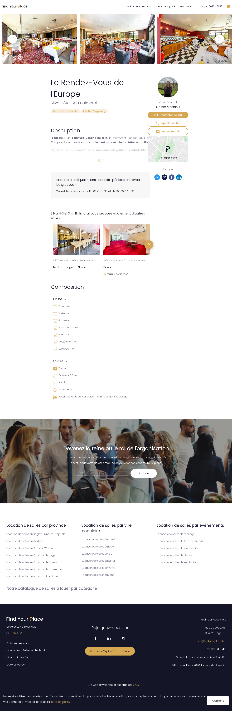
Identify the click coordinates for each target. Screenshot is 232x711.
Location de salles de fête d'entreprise (181, 541)
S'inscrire (144, 473)
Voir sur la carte (168, 158)
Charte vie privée (17, 657)
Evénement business (139, 6)
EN (21, 633)
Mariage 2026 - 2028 (210, 6)
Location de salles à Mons (98, 575)
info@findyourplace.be (211, 641)
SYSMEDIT (139, 685)
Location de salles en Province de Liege (30, 555)
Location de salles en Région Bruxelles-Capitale (35, 534)
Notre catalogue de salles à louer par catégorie (51, 588)
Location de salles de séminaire (176, 562)
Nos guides (186, 6)
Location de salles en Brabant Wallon (29, 548)
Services (57, 361)
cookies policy (60, 702)
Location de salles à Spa (97, 554)
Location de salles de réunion (175, 555)
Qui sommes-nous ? (19, 643)
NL (14, 633)
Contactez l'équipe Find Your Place (110, 651)
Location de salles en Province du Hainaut (32, 576)
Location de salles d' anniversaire (177, 548)
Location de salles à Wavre (98, 568)
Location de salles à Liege (98, 546)
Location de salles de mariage (176, 534)
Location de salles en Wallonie (25, 541)
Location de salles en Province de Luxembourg (35, 569)
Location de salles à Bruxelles (100, 539)
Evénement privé (165, 6)
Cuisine (56, 299)
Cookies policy (15, 664)
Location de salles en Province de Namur (31, 562)
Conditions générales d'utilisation (27, 650)
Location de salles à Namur (99, 561)
